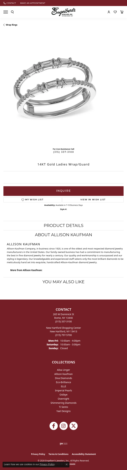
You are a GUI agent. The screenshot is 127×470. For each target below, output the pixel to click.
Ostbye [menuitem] (63, 394)
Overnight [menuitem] (63, 398)
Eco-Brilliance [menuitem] (63, 382)
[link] (9, 3)
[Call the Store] (63, 321)
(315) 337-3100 (63, 152)
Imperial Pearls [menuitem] (63, 390)
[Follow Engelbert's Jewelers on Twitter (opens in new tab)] (73, 426)
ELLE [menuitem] (63, 386)
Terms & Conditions (58, 454)
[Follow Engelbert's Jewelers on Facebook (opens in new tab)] (54, 426)
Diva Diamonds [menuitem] (63, 378)
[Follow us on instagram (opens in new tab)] (63, 426)
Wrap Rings (11, 24)
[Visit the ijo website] (63, 443)
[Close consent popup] (67, 464)
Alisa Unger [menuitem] (63, 369)
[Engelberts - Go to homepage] (64, 12)
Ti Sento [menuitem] (63, 407)
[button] (12, 12)
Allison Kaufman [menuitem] (63, 374)
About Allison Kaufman (63, 234)
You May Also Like (63, 281)
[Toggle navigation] (5, 12)
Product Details (63, 225)
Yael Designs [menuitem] (63, 411)
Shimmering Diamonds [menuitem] (64, 402)
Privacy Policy (38, 454)
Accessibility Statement (84, 454)
